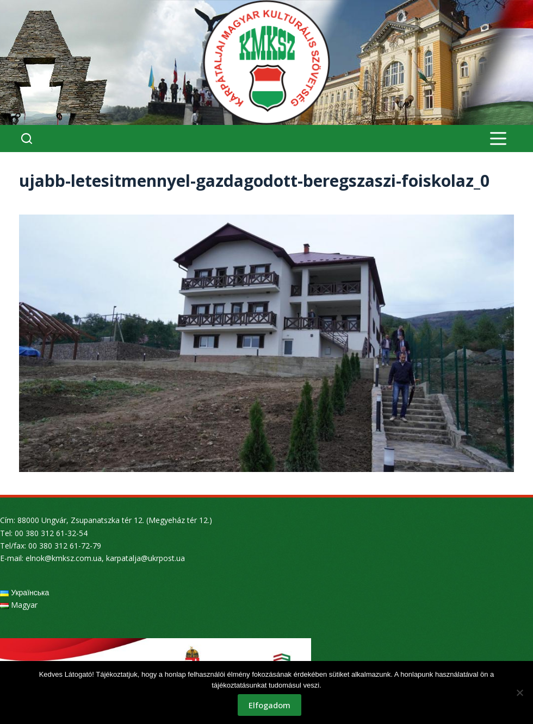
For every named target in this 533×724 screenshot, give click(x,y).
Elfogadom (269, 705)
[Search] (26, 138)
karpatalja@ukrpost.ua (145, 558)
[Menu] (498, 138)
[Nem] (519, 692)
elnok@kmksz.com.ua (64, 558)
